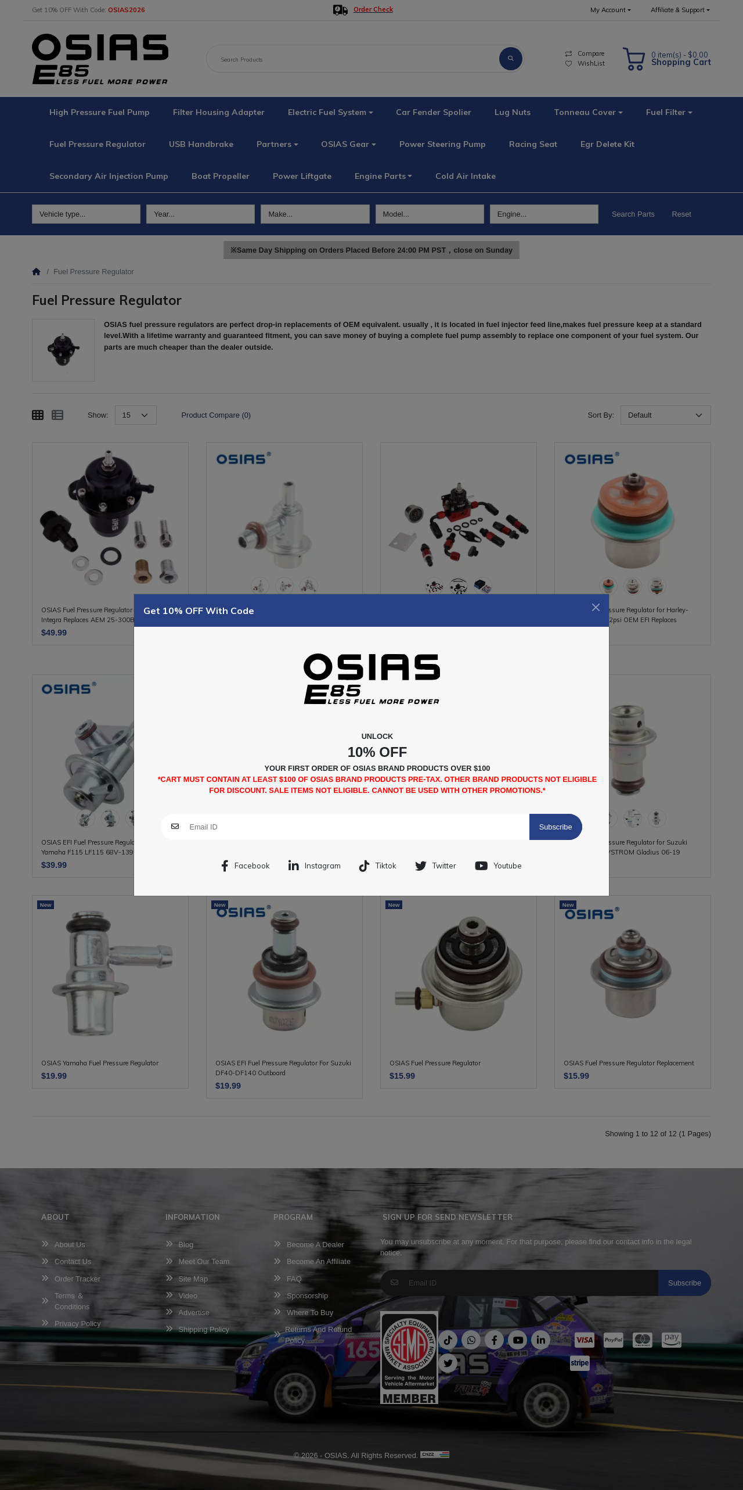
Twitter (435, 866)
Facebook (245, 866)
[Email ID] (359, 827)
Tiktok (377, 866)
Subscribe (555, 827)
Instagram (314, 866)
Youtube (498, 866)
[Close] (595, 607)
